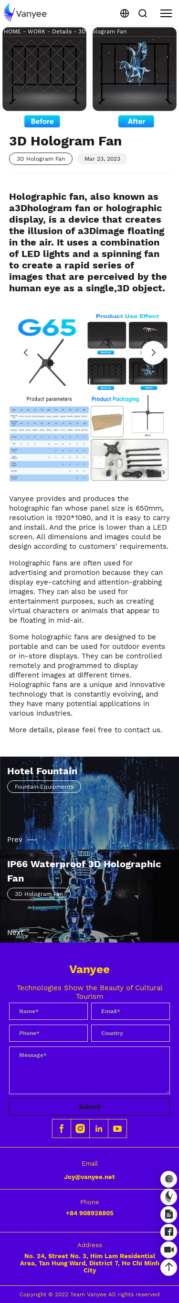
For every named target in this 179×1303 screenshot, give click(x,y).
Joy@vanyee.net (89, 1176)
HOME (12, 31)
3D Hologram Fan (102, 31)
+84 (90, 1213)
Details (62, 31)
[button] (89, 382)
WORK (36, 31)
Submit (90, 1106)
